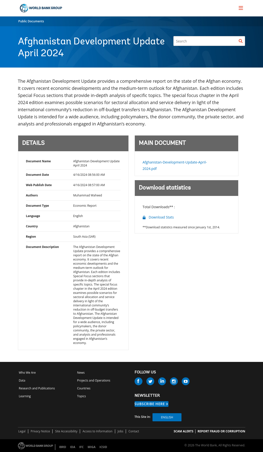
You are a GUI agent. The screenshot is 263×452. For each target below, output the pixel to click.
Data (22, 380)
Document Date (37, 175)
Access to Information (97, 431)
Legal (22, 431)
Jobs (121, 431)
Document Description (42, 247)
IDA (72, 447)
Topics (81, 396)
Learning (25, 396)
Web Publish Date (39, 185)
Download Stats (161, 217)
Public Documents (31, 21)
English (167, 417)
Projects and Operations (93, 380)
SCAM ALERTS (183, 431)
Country (32, 226)
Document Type (37, 206)
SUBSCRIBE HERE (150, 403)
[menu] (240, 8)
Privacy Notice (40, 431)
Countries (83, 388)
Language (33, 216)
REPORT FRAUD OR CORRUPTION (221, 431)
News (81, 372)
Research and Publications (37, 388)
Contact (133, 431)
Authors (32, 195)
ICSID (103, 447)
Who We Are (27, 372)
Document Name (38, 161)
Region (31, 236)
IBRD (62, 447)
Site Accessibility (66, 431)
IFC (81, 447)
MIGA (92, 447)
